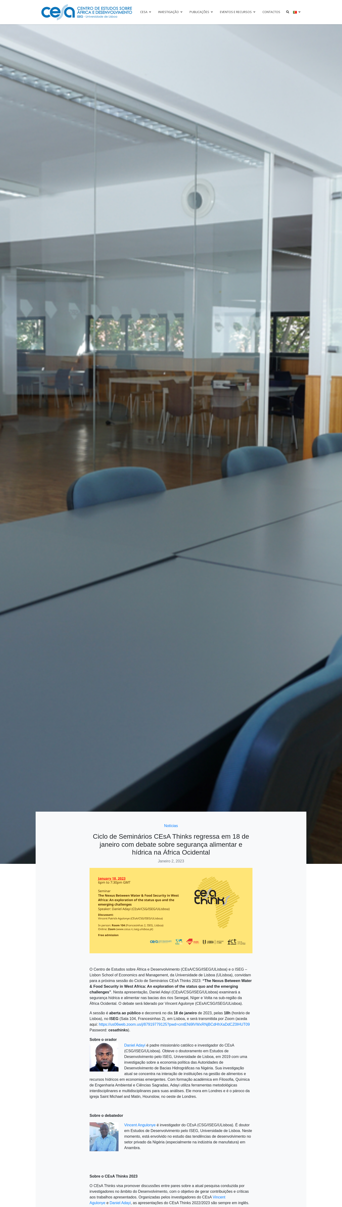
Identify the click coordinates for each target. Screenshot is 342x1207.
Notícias (171, 826)
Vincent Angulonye (140, 1125)
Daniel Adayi (134, 1045)
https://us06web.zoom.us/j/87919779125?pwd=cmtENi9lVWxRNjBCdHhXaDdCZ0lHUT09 (174, 1024)
